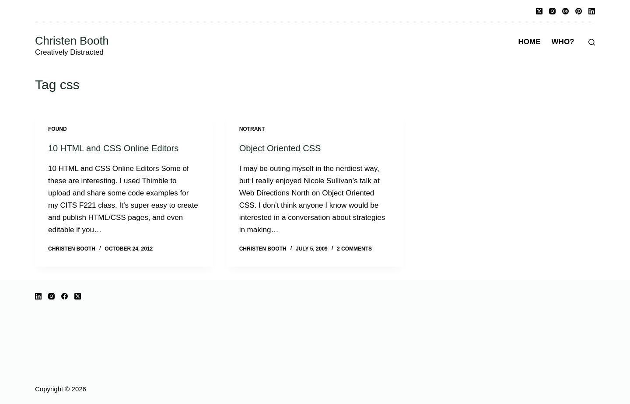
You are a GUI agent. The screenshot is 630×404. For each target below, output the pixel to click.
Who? (563, 42)
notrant (252, 129)
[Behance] (565, 11)
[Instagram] (552, 11)
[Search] (591, 42)
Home (529, 42)
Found (57, 129)
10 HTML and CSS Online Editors (113, 148)
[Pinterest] (578, 11)
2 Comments (354, 249)
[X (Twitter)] (539, 11)
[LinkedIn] (591, 11)
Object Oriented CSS (280, 148)
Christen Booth (72, 41)
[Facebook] (64, 296)
